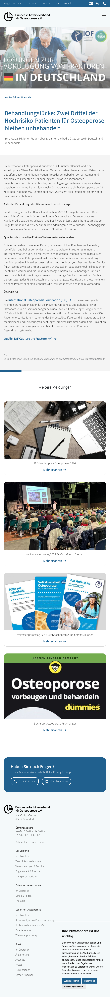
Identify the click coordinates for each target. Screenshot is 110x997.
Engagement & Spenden (28, 871)
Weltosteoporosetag (26, 935)
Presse (18, 965)
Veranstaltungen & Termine (29, 866)
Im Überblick (22, 856)
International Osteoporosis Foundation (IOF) (37, 300)
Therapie (20, 901)
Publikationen (22, 970)
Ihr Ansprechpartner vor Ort (30, 925)
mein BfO (31, 3)
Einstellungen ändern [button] (73, 987)
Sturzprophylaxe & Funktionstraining (34, 920)
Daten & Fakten (23, 896)
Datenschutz (22, 842)
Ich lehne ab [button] (89, 981)
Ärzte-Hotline (22, 955)
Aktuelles (20, 960)
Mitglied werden (12, 3)
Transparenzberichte (26, 876)
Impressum (38, 842)
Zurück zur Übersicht (20, 97)
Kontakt (68, 3)
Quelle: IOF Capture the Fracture (25, 338)
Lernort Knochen (50, 3)
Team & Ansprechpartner (28, 861)
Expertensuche (23, 930)
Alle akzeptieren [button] (71, 981)
